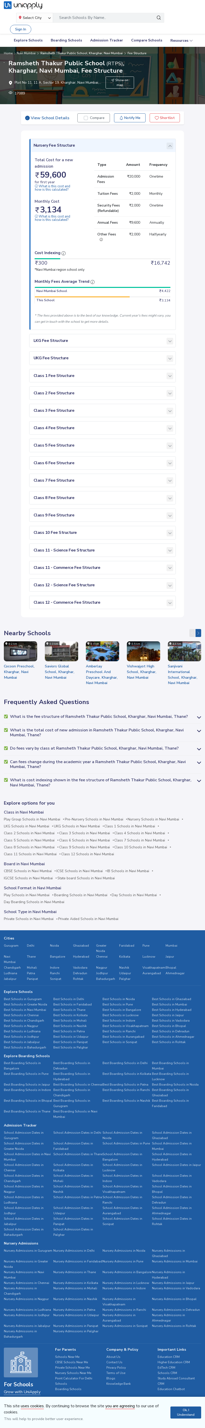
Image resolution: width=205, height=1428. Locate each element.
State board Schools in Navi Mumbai (86, 878)
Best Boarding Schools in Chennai (77, 1085)
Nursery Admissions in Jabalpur (27, 1326)
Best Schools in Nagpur (21, 1026)
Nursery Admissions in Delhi (74, 1251)
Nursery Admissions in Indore (124, 1288)
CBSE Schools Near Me (71, 1362)
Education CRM (169, 1357)
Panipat (32, 979)
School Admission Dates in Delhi (77, 1133)
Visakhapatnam (153, 968)
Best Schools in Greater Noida (25, 1004)
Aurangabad (151, 973)
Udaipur (125, 973)
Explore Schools (28, 40)
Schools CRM (167, 1373)
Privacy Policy (116, 1368)
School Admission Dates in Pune (126, 1143)
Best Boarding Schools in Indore (27, 1090)
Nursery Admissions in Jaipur (173, 1283)
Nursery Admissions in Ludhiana (27, 1310)
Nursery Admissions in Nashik (75, 1299)
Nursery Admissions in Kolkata (75, 1283)
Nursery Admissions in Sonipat (125, 1326)
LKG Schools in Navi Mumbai (26, 826)
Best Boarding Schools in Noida (175, 1085)
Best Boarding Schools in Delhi (125, 1063)
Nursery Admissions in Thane (74, 1272)
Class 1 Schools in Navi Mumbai (129, 826)
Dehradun (80, 973)
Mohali (32, 968)
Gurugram (11, 946)
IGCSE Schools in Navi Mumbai (28, 878)
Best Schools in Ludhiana (22, 1031)
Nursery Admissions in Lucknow (125, 1283)
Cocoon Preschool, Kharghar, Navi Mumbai (19, 672)
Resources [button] (179, 40)
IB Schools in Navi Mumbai (128, 871)
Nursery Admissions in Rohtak (174, 1326)
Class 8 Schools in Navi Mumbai (29, 847)
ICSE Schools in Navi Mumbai (79, 871)
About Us (113, 1357)
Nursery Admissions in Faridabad (77, 1261)
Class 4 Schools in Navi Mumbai (139, 833)
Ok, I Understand (185, 1412)
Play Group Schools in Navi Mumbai (32, 819)
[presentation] (192, 633)
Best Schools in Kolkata (70, 1015)
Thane (31, 957)
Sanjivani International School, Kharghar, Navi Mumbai (182, 674)
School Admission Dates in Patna (77, 1197)
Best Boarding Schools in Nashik (126, 1101)
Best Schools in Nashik (70, 1026)
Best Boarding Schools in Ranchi (126, 1090)
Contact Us (114, 1362)
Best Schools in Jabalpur (22, 1042)
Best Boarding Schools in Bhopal (28, 1101)
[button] (102, 716)
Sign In (20, 29)
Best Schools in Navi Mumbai (25, 1010)
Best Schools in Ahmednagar (173, 1037)
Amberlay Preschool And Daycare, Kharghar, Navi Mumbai (102, 674)
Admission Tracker (106, 40)
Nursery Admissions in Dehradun (176, 1310)
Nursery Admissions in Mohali (75, 1288)
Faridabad (126, 946)
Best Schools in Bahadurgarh (25, 1047)
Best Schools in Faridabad (72, 1004)
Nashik (124, 968)
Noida (54, 946)
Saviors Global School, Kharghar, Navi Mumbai (59, 672)
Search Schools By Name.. (82, 17)
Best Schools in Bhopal (169, 1026)
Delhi (30, 946)
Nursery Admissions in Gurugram (28, 1251)
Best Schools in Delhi (68, 999)
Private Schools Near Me (72, 1368)
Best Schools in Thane (69, 1010)
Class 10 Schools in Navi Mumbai (140, 847)
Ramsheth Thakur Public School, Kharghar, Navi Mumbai (81, 53)
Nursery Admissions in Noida (123, 1251)
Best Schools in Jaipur (168, 1015)
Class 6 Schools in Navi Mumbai (84, 840)
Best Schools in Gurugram (23, 999)
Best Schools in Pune (117, 1004)
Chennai (102, 957)
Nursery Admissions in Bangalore (126, 1272)
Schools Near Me (67, 1357)
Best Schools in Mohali (70, 1021)
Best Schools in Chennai (21, 1015)
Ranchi (55, 973)
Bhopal (171, 968)
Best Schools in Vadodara (171, 1021)
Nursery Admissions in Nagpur (26, 1299)
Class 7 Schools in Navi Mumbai (139, 840)
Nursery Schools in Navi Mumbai (153, 819)
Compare (97, 117)
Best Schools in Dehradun (170, 1031)
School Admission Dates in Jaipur (176, 1165)
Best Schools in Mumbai (169, 1004)
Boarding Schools (66, 40)
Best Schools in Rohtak (169, 1042)
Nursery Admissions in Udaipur (76, 1315)
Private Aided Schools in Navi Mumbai (88, 919)
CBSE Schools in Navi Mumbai (28, 871)
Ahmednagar (175, 973)
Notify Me (129, 117)
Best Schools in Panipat (70, 1042)
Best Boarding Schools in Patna (125, 1085)
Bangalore (57, 957)
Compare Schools (146, 40)
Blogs (110, 1378)
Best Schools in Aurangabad (123, 1037)
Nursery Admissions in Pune (122, 1261)
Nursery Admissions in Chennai (26, 1283)
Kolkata (124, 957)
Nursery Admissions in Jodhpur (26, 1315)
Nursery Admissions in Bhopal (174, 1299)
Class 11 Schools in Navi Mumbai (30, 854)
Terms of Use (115, 1373)
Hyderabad (81, 957)
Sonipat (55, 979)
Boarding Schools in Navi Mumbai (80, 895)
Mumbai (171, 946)
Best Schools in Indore (118, 1021)
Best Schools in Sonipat (119, 1042)
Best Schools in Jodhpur (21, 1037)
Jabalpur (10, 979)
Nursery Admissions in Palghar (75, 1331)
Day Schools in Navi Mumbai (134, 895)
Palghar (124, 979)
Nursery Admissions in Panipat (75, 1326)
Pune (145, 946)
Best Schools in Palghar (70, 1047)
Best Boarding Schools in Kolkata (126, 1074)
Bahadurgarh (105, 979)
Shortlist (165, 117)
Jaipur (170, 957)
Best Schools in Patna (69, 1031)
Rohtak (78, 979)
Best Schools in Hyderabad (171, 1010)
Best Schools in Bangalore (121, 1010)
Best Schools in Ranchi (119, 1031)
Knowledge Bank (118, 1384)
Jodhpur (102, 973)
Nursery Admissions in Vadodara (176, 1288)
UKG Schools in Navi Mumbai (77, 826)
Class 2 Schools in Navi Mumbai (29, 833)
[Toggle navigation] (194, 17)
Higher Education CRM (174, 1362)
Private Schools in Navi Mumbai (29, 919)
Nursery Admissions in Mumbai (175, 1261)
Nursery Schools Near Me (73, 1373)
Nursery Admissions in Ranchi (124, 1310)
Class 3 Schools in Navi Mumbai (84, 833)
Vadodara (80, 968)
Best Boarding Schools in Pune (26, 1074)
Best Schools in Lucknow (120, 1015)
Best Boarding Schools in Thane (27, 1111)
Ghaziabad (81, 946)
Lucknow (148, 957)
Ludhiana (10, 973)
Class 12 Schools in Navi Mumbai (87, 854)
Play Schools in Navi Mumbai (26, 895)
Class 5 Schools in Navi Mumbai (29, 840)
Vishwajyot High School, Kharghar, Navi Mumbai (141, 672)
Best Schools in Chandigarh (24, 1021)
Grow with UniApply (22, 1392)
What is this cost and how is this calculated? (52, 188)
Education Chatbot (171, 1389)
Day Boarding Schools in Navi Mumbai (34, 902)
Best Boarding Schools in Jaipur (27, 1085)
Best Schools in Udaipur (70, 1037)
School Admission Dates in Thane (77, 1154)
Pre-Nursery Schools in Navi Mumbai (94, 819)
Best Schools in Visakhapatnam (125, 1026)
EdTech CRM (166, 1368)
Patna (31, 973)
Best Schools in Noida (118, 999)
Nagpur (101, 968)
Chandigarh (12, 968)
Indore (54, 968)
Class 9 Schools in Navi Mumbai (84, 847)
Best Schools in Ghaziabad (171, 999)
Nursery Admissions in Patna (74, 1310)
